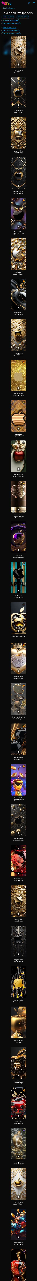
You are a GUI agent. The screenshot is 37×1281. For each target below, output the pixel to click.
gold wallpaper (8, 17)
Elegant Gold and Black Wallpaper (18, 192)
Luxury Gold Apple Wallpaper (18, 273)
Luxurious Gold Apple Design (18, 920)
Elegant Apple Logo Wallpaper (19, 960)
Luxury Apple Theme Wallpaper (18, 111)
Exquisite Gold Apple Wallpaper (18, 354)
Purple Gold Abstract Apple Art (18, 556)
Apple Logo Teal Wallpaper (18, 596)
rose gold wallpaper (10, 20)
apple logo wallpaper (10, 30)
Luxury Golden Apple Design (18, 152)
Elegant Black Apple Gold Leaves (18, 233)
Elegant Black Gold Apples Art (18, 758)
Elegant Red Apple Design (18, 1122)
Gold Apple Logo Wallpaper (19, 435)
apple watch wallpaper (11, 23)
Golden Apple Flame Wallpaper (18, 1001)
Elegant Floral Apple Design (18, 879)
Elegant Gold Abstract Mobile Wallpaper (18, 718)
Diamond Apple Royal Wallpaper (18, 677)
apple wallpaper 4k (9, 27)
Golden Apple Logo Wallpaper (19, 516)
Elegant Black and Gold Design (18, 839)
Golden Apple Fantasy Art (18, 1041)
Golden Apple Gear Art (18, 636)
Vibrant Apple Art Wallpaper (18, 1243)
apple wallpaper (23, 17)
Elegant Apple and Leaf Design (18, 475)
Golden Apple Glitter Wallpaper (18, 394)
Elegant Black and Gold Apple (18, 313)
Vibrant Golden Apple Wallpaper (18, 799)
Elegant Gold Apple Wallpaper (18, 71)
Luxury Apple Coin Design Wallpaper (18, 1162)
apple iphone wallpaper (11, 34)
